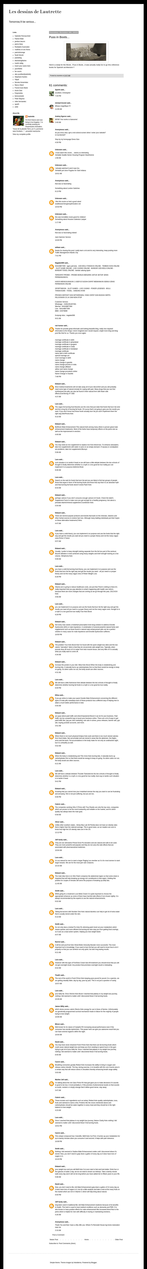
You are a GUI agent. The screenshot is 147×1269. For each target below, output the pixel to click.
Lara (56, 404)
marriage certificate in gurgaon (66, 344)
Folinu (80, 520)
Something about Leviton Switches (67, 188)
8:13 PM (58, 191)
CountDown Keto (87, 503)
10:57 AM (58, 984)
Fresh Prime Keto (78, 978)
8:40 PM (58, 688)
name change (60, 360)
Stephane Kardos (21, 77)
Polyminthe (19, 93)
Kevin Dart (18, 90)
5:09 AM (58, 559)
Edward (58, 384)
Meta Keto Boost (84, 665)
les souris (18, 71)
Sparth (57, 90)
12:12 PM (58, 832)
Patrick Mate (19, 39)
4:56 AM (58, 597)
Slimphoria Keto (66, 556)
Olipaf (17, 80)
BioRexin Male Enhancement (65, 427)
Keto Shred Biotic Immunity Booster (83, 945)
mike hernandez (20, 101)
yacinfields (18, 69)
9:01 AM (58, 318)
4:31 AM (58, 672)
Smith (57, 891)
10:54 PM (58, 207)
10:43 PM (58, 1159)
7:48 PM (58, 377)
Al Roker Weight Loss (89, 574)
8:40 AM (58, 1055)
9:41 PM (58, 781)
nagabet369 (70, 315)
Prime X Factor (64, 538)
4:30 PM (58, 142)
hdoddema (77, 1263)
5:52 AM (58, 746)
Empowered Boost (87, 716)
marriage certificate (62, 351)
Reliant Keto (80, 1065)
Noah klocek (19, 55)
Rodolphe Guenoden (22, 47)
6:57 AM (58, 541)
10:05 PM (58, 240)
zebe (16, 107)
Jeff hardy (59, 840)
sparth (17, 104)
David (57, 1042)
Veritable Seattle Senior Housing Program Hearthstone (74, 155)
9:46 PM (58, 797)
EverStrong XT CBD (67, 394)
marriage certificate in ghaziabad (66, 342)
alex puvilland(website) (23, 74)
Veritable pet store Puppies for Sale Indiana (70, 170)
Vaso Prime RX (78, 1083)
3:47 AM (58, 1090)
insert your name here (22, 66)
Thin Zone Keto (85, 756)
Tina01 (57, 975)
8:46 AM (58, 470)
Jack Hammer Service (63, 237)
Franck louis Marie (21, 88)
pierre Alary (19, 44)
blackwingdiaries (20, 61)
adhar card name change (64, 369)
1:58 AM (58, 158)
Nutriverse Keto (74, 683)
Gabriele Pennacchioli (22, 36)
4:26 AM (58, 1215)
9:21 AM (58, 952)
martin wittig (19, 63)
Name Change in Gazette (64, 374)
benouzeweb (19, 96)
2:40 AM (58, 122)
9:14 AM (58, 917)
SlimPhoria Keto (67, 414)
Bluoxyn (84, 449)
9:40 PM (58, 1195)
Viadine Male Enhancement (82, 1152)
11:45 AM (58, 884)
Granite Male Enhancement (90, 698)
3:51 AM (58, 726)
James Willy (60, 1006)
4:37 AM (58, 397)
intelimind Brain (78, 467)
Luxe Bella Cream (81, 894)
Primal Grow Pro (78, 843)
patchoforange (20, 52)
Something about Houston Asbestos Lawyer (70, 219)
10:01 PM (58, 1126)
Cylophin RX (79, 1027)
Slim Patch (77, 876)
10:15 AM (58, 866)
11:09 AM (58, 109)
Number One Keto (78, 912)
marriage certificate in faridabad (66, 349)
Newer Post (54, 1240)
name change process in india (65, 364)
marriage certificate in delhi (64, 340)
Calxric (57, 804)
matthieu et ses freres (22, 50)
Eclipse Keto (83, 736)
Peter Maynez (20, 99)
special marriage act (62, 356)
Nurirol (57, 942)
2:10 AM (58, 1230)
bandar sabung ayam (82, 270)
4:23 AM (58, 1110)
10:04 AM (58, 850)
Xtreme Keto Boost (76, 994)
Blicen (57, 1024)
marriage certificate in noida (65, 347)
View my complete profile (21, 134)
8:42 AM (58, 968)
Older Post (119, 1240)
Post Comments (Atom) (67, 1243)
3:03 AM (58, 1072)
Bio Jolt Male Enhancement (82, 1187)
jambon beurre (20, 41)
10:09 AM (58, 1017)
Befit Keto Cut (88, 1136)
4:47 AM (58, 523)
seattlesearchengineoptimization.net (68, 204)
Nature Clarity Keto (101, 1120)
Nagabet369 (59, 263)
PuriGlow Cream (79, 963)
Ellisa (57, 695)
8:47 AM (58, 935)
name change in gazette (63, 362)
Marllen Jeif (59, 1080)
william (57, 247)
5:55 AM (58, 706)
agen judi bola (72, 266)
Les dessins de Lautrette (35, 11)
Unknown (58, 150)
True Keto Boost (86, 612)
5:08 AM (58, 452)
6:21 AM (58, 764)
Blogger (94, 1263)
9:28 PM (58, 577)
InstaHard (75, 625)
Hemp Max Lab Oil (83, 825)
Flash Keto (87, 485)
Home (86, 1240)
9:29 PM (58, 615)
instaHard (83, 792)
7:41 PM (58, 256)
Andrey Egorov (61, 116)
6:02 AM (58, 901)
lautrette (31, 116)
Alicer (57, 822)
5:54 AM (58, 506)
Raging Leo (87, 861)
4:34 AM (58, 655)
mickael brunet (60, 103)
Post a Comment (58, 1235)
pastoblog (18, 58)
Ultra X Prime (77, 807)
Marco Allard (19, 85)
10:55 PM (58, 635)
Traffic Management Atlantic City (66, 253)
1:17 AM (58, 222)
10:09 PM (58, 1141)
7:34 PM (58, 96)
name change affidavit (63, 367)
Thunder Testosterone (85, 774)
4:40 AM (58, 434)
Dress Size (75, 139)
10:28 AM (58, 999)
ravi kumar (59, 326)
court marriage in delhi (63, 358)
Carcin (57, 1062)
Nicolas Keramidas (21, 82)
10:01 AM (58, 174)
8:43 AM (58, 488)
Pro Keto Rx (78, 927)
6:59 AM (58, 815)
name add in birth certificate (65, 353)
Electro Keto (79, 1009)
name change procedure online (66, 371)
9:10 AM (58, 417)
